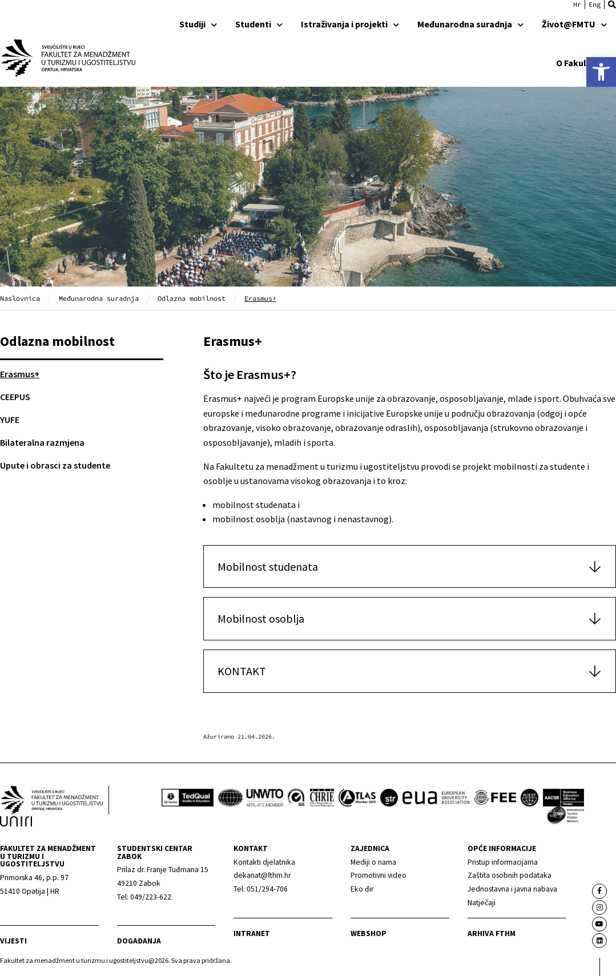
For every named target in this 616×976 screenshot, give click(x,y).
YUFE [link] (9, 419)
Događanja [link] (139, 941)
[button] (612, 5)
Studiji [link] (198, 24)
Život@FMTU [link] (574, 24)
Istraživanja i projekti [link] (350, 24)
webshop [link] (368, 933)
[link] (601, 72)
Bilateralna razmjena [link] (42, 442)
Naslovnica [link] (20, 298)
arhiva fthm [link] (492, 933)
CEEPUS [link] (15, 396)
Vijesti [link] (13, 941)
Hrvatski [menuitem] (577, 5)
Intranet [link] (251, 933)
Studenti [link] (259, 24)
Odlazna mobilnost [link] (192, 298)
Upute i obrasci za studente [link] (55, 465)
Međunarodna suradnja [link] (470, 24)
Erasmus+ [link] (19, 374)
